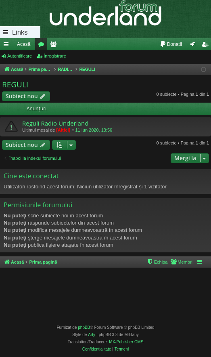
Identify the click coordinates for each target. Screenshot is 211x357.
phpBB (84, 327)
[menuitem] (171, 44)
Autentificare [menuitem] (194, 45)
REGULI (15, 84)
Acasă (23, 44)
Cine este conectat (31, 176)
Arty (91, 334)
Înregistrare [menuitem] (207, 45)
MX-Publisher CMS (126, 342)
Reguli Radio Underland (55, 123)
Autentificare (19, 56)
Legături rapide (7, 45)
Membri (54, 45)
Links (20, 32)
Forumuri (42, 45)
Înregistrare (55, 56)
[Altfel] (63, 130)
